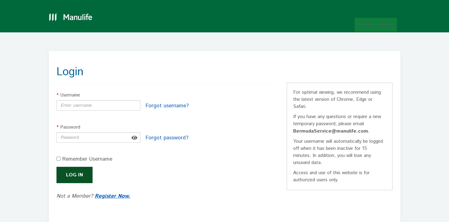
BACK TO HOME (376, 25)
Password (68, 127)
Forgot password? (167, 138)
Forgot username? (167, 105)
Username (68, 95)
